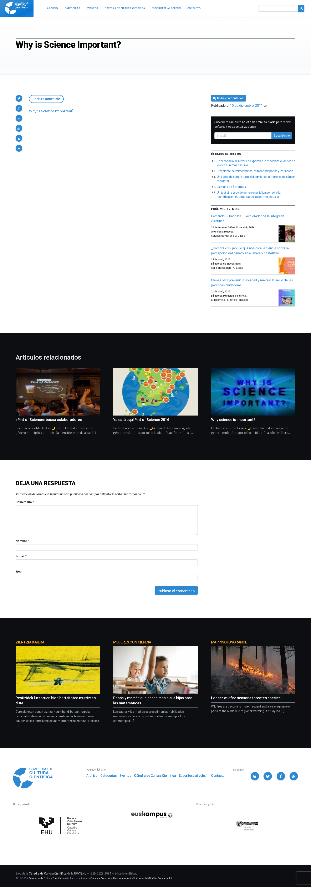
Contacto (218, 776)
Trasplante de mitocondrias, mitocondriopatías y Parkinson (255, 171)
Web (18, 571)
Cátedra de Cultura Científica (155, 776)
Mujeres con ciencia (132, 642)
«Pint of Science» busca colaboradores (49, 419)
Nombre (22, 541)
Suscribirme (282, 135)
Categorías (108, 776)
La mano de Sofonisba (231, 186)
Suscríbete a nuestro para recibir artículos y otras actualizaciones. (252, 124)
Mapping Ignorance (229, 642)
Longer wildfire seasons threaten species (246, 698)
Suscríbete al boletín (193, 776)
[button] (19, 98)
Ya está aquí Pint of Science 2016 (141, 419)
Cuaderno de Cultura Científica (46, 878)
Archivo (91, 776)
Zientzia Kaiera (30, 642)
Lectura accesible (46, 99)
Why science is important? (233, 419)
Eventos (125, 776)
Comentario (25, 502)
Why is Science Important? (51, 111)
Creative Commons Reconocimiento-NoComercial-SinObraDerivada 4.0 (131, 878)
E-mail (21, 556)
